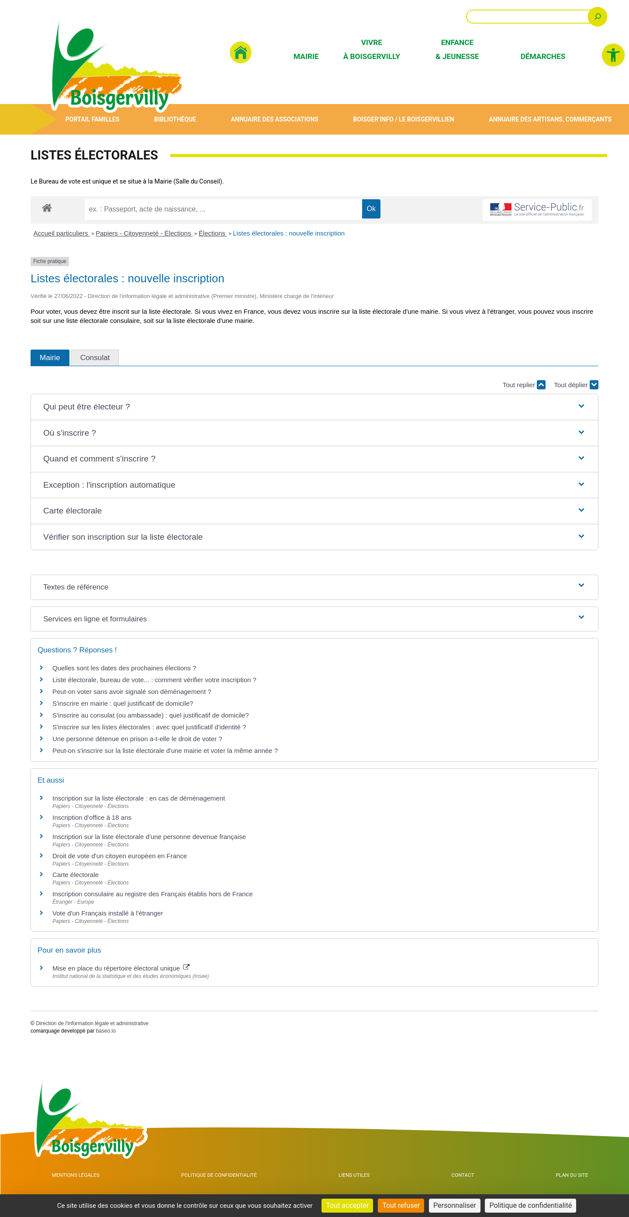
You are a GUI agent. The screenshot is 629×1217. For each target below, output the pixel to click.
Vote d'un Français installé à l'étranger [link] (107, 913)
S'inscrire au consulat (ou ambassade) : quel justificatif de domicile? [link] (150, 715)
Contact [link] (472, 1177)
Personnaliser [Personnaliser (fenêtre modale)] (454, 1205)
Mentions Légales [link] (76, 1177)
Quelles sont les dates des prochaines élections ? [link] (124, 668)
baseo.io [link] (105, 1031)
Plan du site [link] (574, 1177)
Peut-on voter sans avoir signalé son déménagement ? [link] (131, 691)
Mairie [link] (306, 56)
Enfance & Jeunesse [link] (457, 49)
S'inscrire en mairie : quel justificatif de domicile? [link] (122, 703)
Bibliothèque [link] (174, 119)
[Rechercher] (598, 16)
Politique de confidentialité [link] (230, 1177)
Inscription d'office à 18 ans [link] (91, 817)
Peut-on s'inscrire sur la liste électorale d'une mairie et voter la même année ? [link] (165, 750)
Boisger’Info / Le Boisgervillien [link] (402, 119)
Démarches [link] (543, 56)
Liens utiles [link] (371, 1177)
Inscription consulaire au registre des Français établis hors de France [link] (152, 894)
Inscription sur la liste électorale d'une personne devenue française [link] (149, 836)
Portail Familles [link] (92, 119)
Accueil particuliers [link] (62, 233)
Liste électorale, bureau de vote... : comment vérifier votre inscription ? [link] (154, 679)
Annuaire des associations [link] (273, 119)
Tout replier (524, 384)
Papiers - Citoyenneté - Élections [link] (144, 233)
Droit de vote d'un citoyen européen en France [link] (119, 856)
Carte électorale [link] (75, 874)
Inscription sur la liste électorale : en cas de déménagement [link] (138, 798)
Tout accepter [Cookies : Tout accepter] (347, 1205)
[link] (613, 55)
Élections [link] (213, 233)
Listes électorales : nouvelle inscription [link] (289, 233)
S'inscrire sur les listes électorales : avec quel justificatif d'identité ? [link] (149, 727)
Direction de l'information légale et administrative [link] (92, 1023)
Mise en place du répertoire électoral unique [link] (121, 968)
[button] (314, 407)
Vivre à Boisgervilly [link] (371, 49)
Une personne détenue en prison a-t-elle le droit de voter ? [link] (137, 738)
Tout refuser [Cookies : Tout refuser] (401, 1205)
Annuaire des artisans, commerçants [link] (550, 119)
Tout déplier (576, 384)
